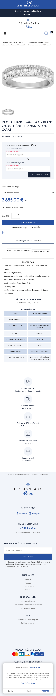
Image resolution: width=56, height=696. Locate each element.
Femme (28, 579)
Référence (22, 303)
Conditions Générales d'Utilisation (28, 605)
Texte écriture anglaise (15, 163)
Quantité (5, 216)
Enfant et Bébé (28, 586)
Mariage (28, 583)
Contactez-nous (28, 608)
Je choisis (28, 691)
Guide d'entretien (40, 252)
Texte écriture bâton (14, 149)
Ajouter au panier (28, 222)
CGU (39, 240)
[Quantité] (14, 216)
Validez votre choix (39, 175)
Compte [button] (28, 14)
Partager (3, 232)
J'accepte (45, 691)
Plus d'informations (28, 683)
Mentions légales (28, 601)
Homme (28, 590)
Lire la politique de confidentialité (26, 565)
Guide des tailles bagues (19, 251)
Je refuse (11, 691)
